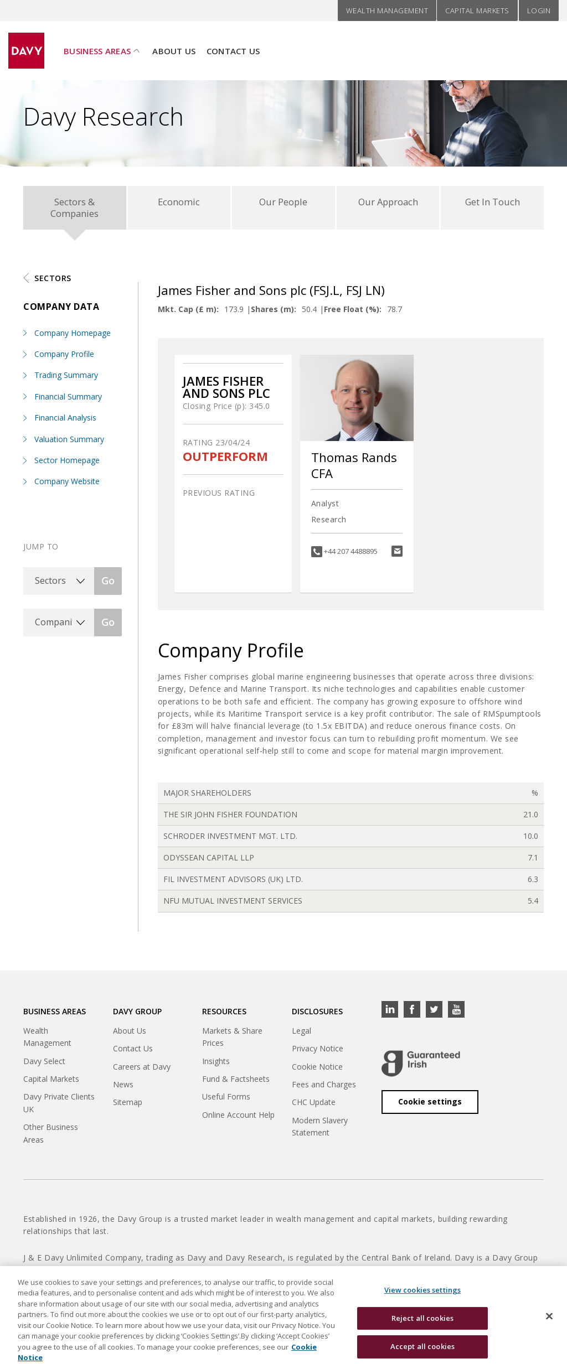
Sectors (52, 281)
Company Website (67, 484)
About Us (173, 44)
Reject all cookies (422, 1325)
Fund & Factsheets (236, 1082)
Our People (283, 202)
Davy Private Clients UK (59, 1106)
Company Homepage (72, 335)
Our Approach (388, 202)
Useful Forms (226, 1100)
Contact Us (233, 44)
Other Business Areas (50, 1136)
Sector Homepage (67, 463)
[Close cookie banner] (549, 1323)
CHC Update (314, 1105)
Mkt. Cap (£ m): (188, 312)
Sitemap (127, 1105)
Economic (179, 202)
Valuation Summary (69, 442)
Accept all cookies (422, 1353)
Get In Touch (492, 202)
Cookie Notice (317, 1069)
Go (108, 583)
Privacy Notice (317, 1051)
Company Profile (64, 357)
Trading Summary (66, 378)
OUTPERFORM (225, 459)
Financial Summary (68, 399)
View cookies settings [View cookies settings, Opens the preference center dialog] (422, 1297)
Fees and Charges (324, 1087)
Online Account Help (238, 1117)
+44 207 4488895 (351, 554)
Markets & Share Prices (232, 1039)
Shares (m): (273, 312)
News (123, 1087)
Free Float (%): (353, 312)
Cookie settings (430, 1105)
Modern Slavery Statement (320, 1129)
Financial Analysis (65, 421)
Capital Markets (477, 10)
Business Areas (97, 45)
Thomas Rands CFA (354, 468)
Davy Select (44, 1064)
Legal (301, 1033)
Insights (216, 1064)
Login (539, 10)
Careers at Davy (142, 1069)
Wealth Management (387, 10)
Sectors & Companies (74, 208)
